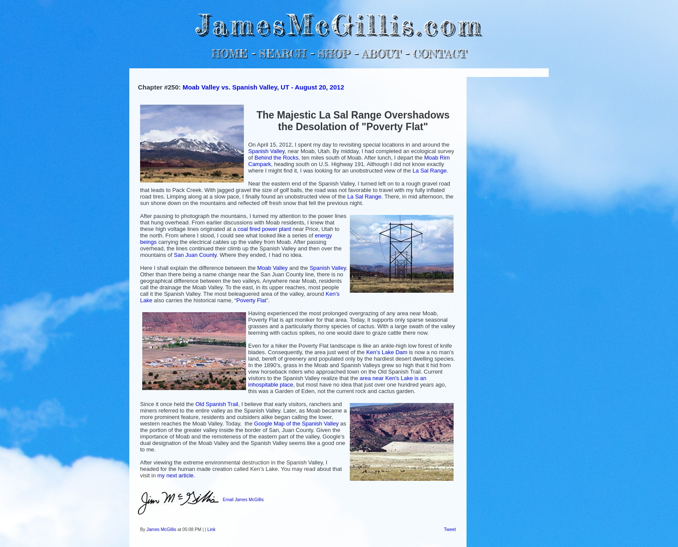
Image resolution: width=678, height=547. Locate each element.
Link (212, 529)
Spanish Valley (266, 151)
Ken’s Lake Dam (386, 352)
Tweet (450, 529)
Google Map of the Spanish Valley (296, 423)
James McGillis (161, 529)
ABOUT (381, 53)
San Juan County (195, 255)
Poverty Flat (251, 300)
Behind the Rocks (276, 157)
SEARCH (282, 53)
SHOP (333, 53)
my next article (175, 475)
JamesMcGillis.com (339, 24)
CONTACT (440, 53)
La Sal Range (430, 170)
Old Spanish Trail (216, 404)
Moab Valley (272, 268)
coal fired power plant (264, 229)
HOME (229, 53)
